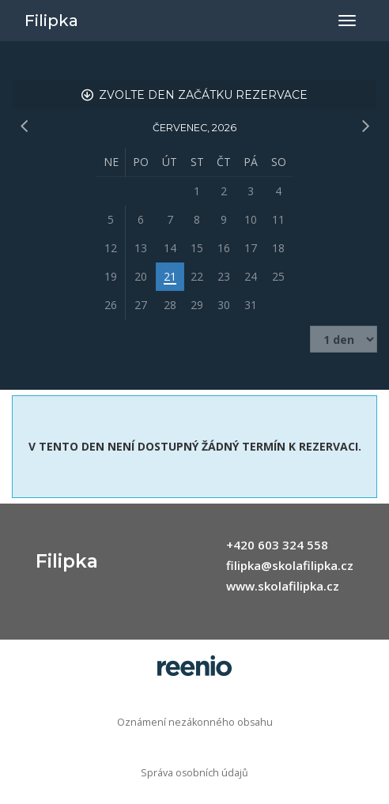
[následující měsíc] (365, 126)
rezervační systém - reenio (194, 665)
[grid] (194, 233)
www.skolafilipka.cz (282, 586)
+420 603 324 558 (277, 545)
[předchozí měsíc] (24, 126)
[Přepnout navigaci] (347, 20)
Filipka (51, 20)
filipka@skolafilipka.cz (289, 565)
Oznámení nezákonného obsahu (195, 722)
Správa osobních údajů (194, 772)
